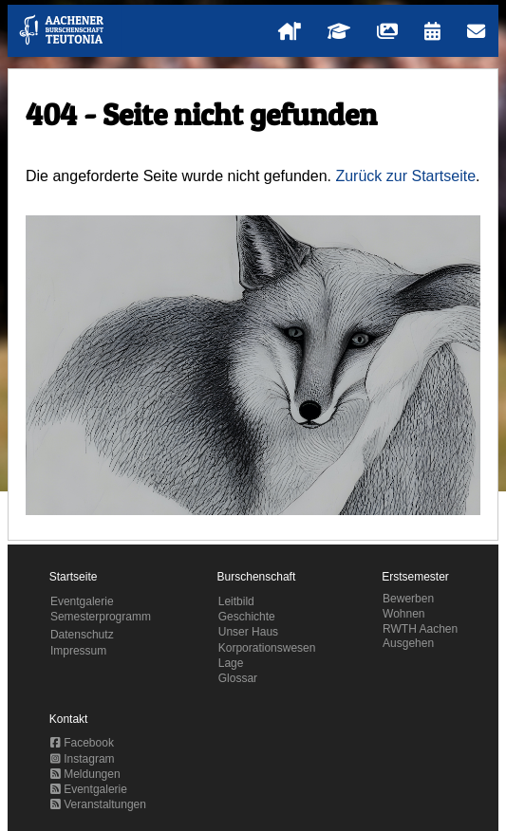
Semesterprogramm (100, 616)
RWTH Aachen (420, 629)
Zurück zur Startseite (405, 176)
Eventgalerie (82, 601)
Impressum (78, 650)
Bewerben (408, 598)
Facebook (82, 742)
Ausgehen (408, 643)
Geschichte (246, 616)
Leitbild (236, 601)
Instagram (82, 759)
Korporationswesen (267, 648)
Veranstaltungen (98, 804)
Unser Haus (248, 631)
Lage (231, 663)
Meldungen (85, 774)
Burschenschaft (256, 576)
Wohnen (403, 613)
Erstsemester (415, 576)
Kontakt (68, 719)
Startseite (73, 576)
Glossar (237, 678)
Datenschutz (82, 634)
